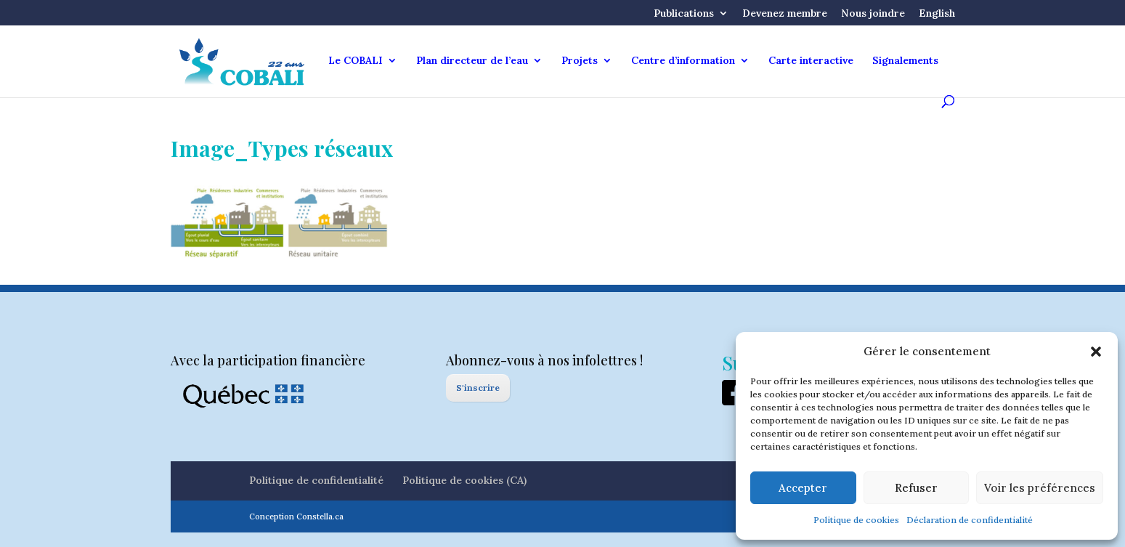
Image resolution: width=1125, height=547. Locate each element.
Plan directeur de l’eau (472, 61)
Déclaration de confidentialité (969, 519)
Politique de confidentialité (316, 480)
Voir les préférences (1039, 488)
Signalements (905, 61)
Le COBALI (355, 61)
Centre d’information (683, 61)
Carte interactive (810, 61)
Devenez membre (784, 14)
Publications (684, 14)
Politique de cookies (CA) (464, 480)
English (937, 14)
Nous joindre (873, 14)
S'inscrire (478, 387)
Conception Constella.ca (296, 516)
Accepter (803, 488)
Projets (579, 61)
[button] (1096, 351)
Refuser (916, 488)
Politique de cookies (856, 519)
